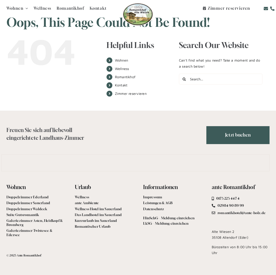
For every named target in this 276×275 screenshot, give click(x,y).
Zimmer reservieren (131, 93)
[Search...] (220, 79)
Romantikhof (125, 77)
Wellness (122, 69)
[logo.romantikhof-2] (138, 4)
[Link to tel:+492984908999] (272, 8)
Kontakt (121, 85)
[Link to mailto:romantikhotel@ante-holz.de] (266, 8)
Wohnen (121, 60)
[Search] (184, 79)
